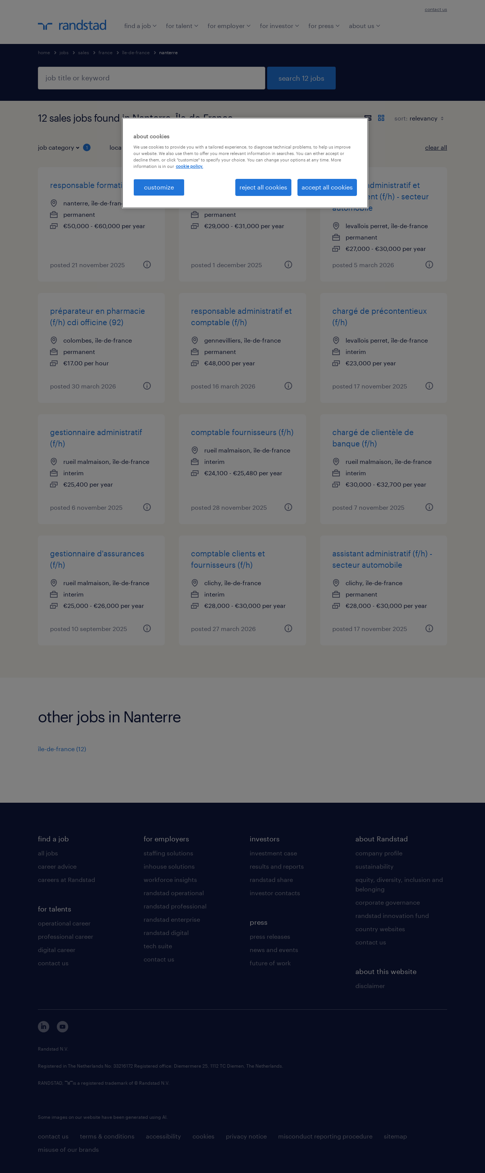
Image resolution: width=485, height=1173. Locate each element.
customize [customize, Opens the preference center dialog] (159, 187)
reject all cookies (263, 187)
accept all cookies (327, 187)
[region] (245, 162)
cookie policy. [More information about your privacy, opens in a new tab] (189, 166)
